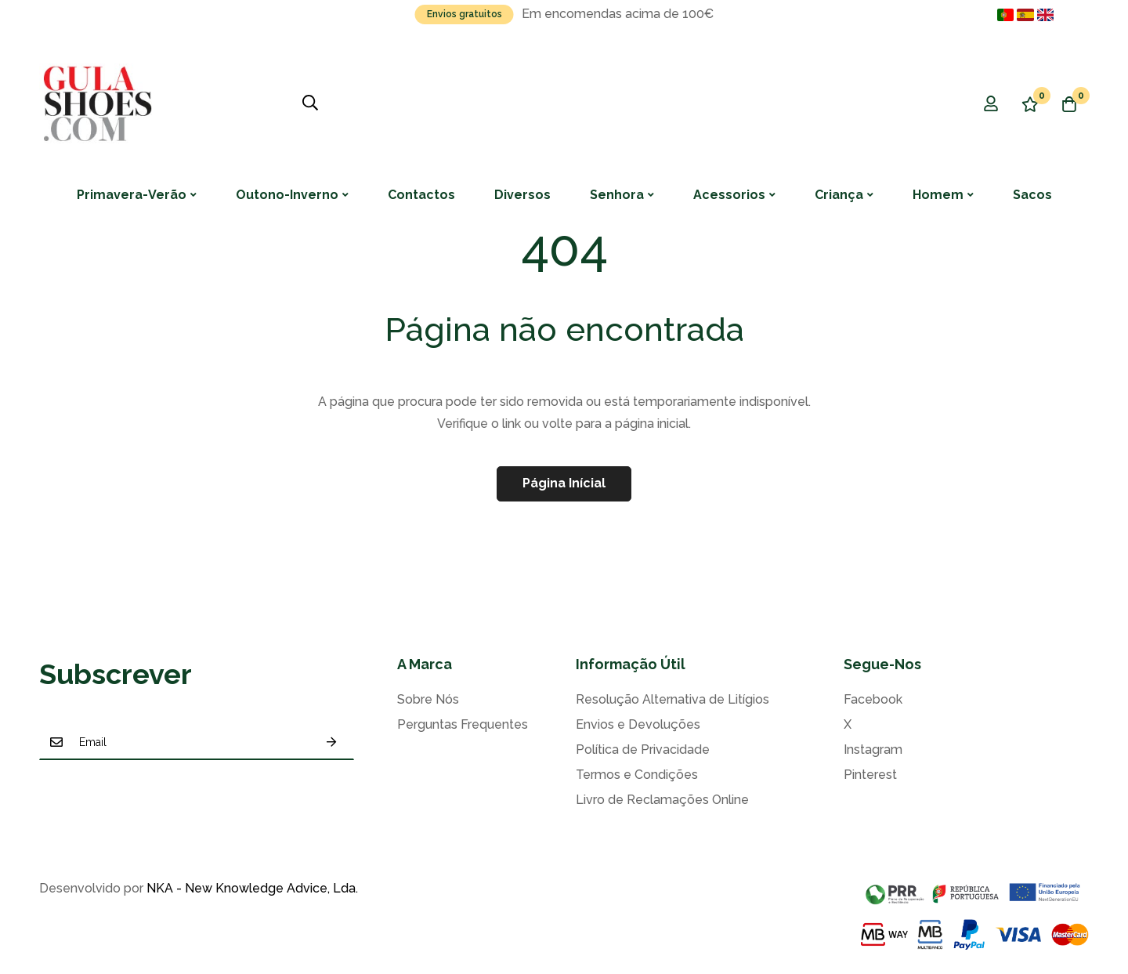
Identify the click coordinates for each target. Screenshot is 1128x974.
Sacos (1032, 194)
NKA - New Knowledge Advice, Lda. (252, 888)
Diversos (522, 194)
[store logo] (98, 103)
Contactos (421, 194)
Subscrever (331, 741)
